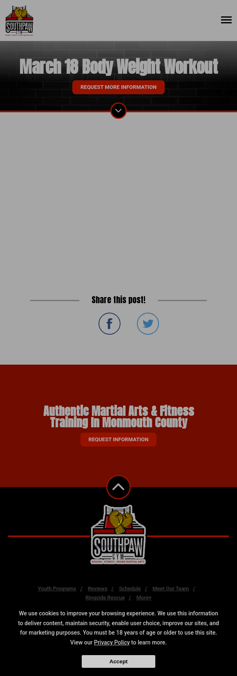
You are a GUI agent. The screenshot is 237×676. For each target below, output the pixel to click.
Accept (118, 661)
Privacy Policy (112, 642)
